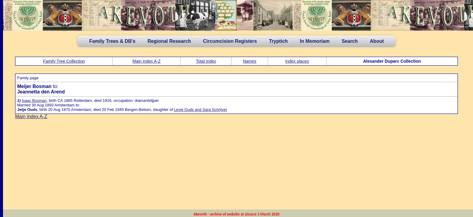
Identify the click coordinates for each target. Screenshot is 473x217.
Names (249, 61)
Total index (206, 61)
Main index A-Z (146, 61)
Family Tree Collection (64, 61)
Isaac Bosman (34, 100)
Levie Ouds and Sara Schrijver (200, 109)
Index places (297, 61)
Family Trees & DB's (112, 41)
